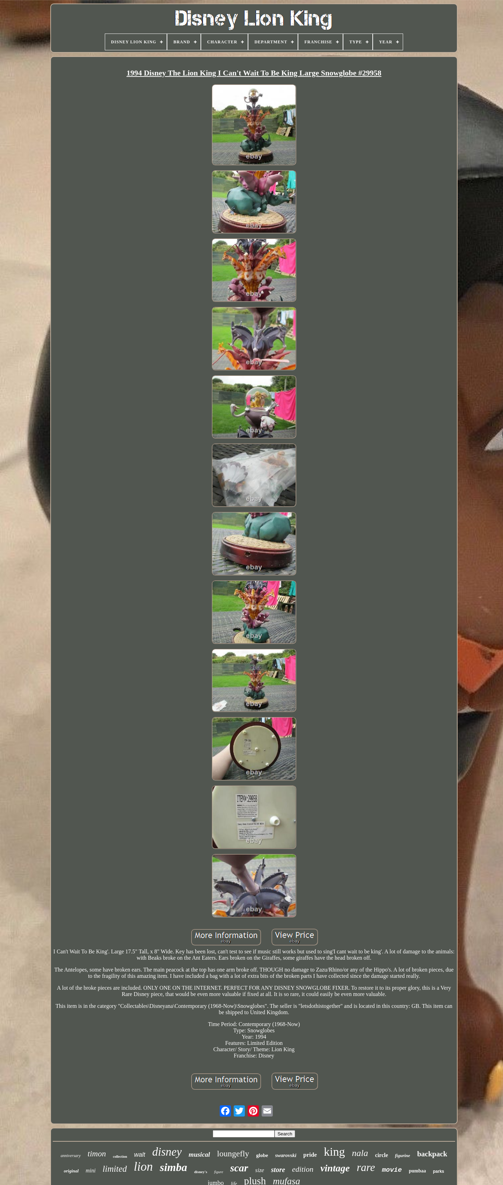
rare (366, 1167)
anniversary (71, 1155)
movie (392, 1170)
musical (199, 1154)
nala (360, 1153)
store (278, 1169)
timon (97, 1153)
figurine (402, 1155)
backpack (432, 1154)
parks (438, 1171)
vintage (335, 1168)
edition (302, 1169)
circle (381, 1155)
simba (173, 1167)
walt (139, 1154)
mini (90, 1170)
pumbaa (417, 1170)
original (71, 1170)
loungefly (233, 1153)
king (334, 1151)
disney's (200, 1172)
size (259, 1170)
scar (239, 1167)
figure (218, 1172)
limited (115, 1168)
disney (167, 1152)
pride (310, 1154)
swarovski (286, 1155)
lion (143, 1166)
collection (120, 1156)
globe (262, 1155)
